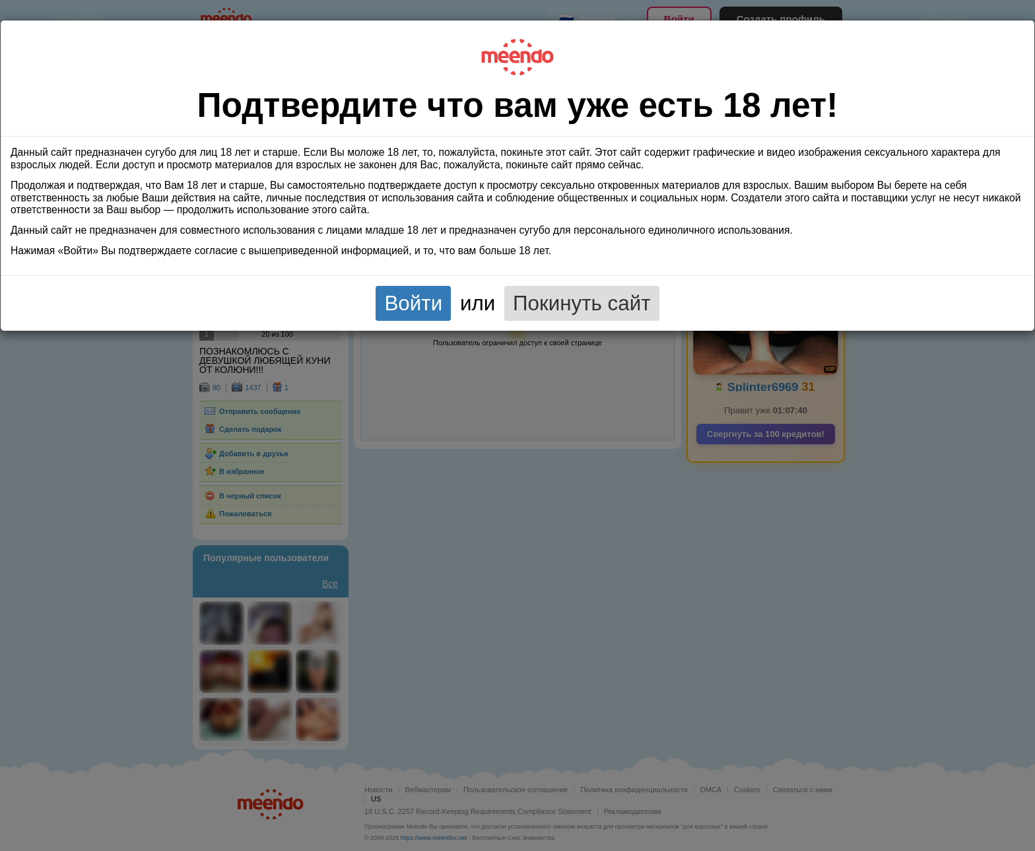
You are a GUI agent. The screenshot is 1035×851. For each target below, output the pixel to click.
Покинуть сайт (582, 303)
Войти (413, 303)
